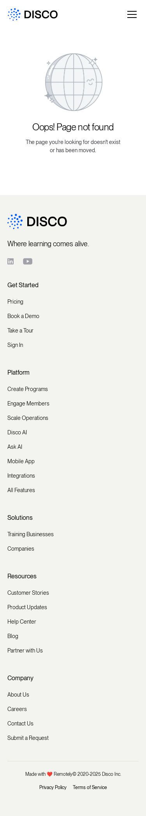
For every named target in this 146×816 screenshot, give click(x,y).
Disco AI (17, 432)
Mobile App (21, 461)
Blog (12, 636)
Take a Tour (20, 330)
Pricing (15, 302)
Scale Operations (27, 418)
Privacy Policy (53, 787)
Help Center (21, 622)
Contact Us (20, 723)
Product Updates (27, 607)
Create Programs (27, 389)
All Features (21, 490)
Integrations (21, 476)
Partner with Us (25, 650)
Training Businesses (30, 534)
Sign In (15, 345)
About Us (18, 695)
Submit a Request (28, 738)
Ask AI (14, 447)
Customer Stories (28, 593)
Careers (17, 709)
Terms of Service (90, 787)
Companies (20, 549)
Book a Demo (23, 316)
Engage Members (28, 403)
